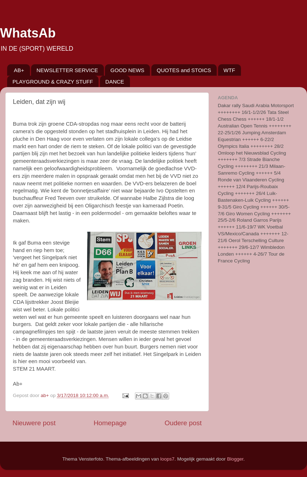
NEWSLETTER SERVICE (67, 70)
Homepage (110, 423)
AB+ (19, 70)
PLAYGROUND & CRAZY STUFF (52, 82)
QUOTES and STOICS (184, 70)
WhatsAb (28, 33)
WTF (229, 70)
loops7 (167, 459)
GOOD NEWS (127, 70)
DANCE (114, 82)
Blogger (235, 459)
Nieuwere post (34, 423)
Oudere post (183, 423)
